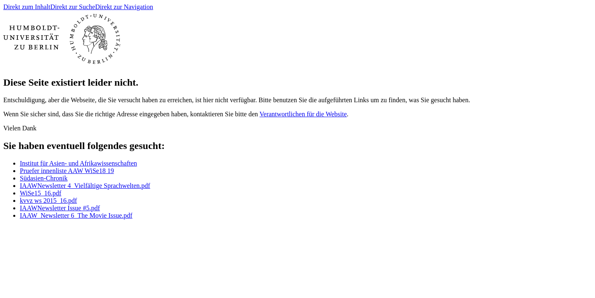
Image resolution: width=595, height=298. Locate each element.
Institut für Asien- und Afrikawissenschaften (78, 163)
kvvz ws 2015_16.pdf (48, 200)
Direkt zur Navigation (124, 6)
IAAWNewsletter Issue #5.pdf (60, 207)
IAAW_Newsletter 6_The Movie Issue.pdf (76, 215)
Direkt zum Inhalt (26, 6)
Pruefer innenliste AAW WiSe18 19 (67, 170)
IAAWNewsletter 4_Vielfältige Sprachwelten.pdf (85, 185)
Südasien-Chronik (44, 178)
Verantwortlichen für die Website (303, 114)
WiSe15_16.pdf (40, 193)
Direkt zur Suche (72, 6)
